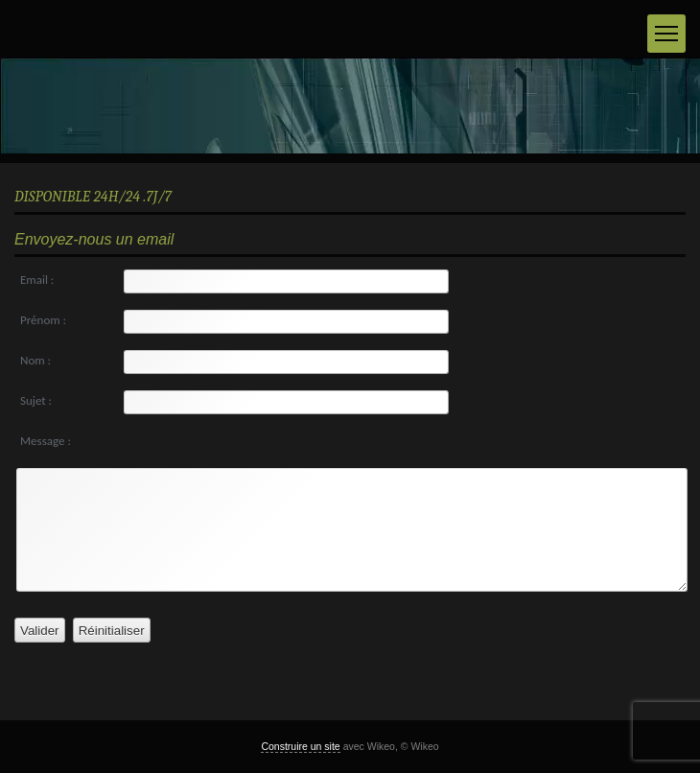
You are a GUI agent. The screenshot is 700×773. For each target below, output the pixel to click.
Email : (37, 279)
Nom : (35, 360)
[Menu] (666, 33)
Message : (45, 440)
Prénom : (43, 320)
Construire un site (300, 746)
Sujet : (36, 400)
